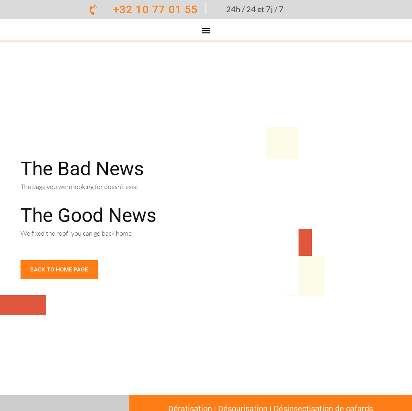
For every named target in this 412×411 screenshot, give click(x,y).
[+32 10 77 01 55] (94, 10)
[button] (206, 30)
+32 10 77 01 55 (155, 9)
